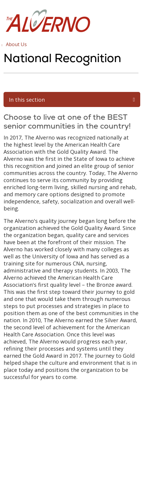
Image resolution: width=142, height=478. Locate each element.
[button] (137, 11)
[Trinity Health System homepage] (48, 31)
